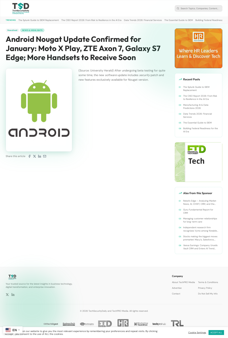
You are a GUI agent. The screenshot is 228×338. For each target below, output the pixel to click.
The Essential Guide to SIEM (178, 20)
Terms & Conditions (208, 282)
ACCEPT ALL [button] (216, 332)
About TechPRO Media (183, 282)
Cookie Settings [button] (197, 332)
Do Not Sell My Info (208, 293)
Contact (176, 293)
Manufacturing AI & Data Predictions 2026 (195, 106)
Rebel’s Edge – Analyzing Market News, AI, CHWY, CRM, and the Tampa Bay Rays (199, 202)
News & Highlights (32, 30)
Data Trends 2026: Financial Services (143, 20)
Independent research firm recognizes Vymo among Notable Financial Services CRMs (200, 229)
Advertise (177, 287)
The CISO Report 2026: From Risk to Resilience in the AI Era (91, 20)
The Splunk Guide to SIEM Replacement (38, 20)
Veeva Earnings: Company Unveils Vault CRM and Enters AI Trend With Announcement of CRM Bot (200, 247)
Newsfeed (12, 30)
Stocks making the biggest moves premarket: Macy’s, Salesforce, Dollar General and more (200, 238)
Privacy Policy (205, 287)
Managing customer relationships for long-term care (200, 220)
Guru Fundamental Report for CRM (198, 211)
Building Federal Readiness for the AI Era (200, 130)
